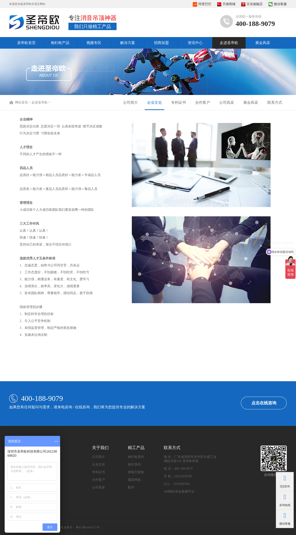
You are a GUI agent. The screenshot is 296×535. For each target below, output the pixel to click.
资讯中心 (195, 43)
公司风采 (226, 102)
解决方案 (127, 43)
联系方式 (274, 102)
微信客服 (277, 4)
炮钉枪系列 (136, 457)
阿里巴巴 (202, 4)
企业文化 (154, 102)
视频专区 (93, 43)
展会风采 (262, 43)
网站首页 (21, 102)
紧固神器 (134, 480)
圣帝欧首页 (26, 43)
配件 (131, 487)
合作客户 (202, 102)
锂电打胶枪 (136, 472)
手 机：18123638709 (178, 476)
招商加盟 (161, 43)
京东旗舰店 (252, 4)
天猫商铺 (226, 4)
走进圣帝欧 (229, 43)
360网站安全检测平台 (179, 491)
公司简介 (130, 102)
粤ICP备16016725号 (88, 527)
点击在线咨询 (263, 403)
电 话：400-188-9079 (178, 468)
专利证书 (178, 102)
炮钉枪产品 (60, 43)
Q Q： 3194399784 (176, 484)
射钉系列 (134, 464)
